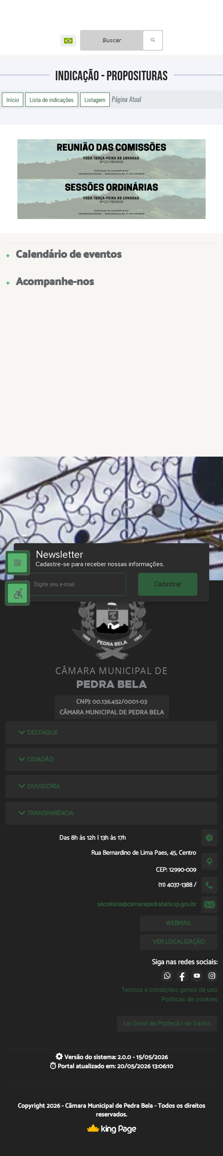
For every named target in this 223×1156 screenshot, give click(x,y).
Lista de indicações (52, 100)
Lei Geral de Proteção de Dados (167, 1023)
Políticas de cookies (189, 999)
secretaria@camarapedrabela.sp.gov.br (146, 904)
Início (12, 100)
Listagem (94, 100)
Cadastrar (168, 584)
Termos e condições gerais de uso (169, 990)
